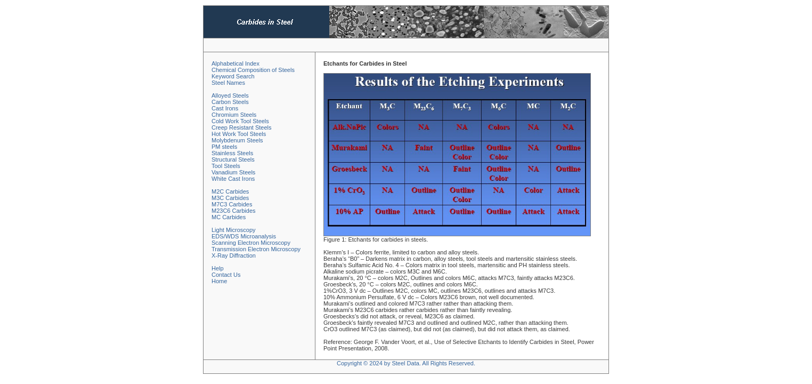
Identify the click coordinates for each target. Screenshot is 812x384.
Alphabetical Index (235, 63)
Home (219, 281)
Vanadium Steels (233, 172)
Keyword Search (233, 76)
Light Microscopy (234, 230)
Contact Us (226, 274)
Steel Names (228, 82)
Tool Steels (226, 166)
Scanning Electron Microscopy (251, 242)
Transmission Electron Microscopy (256, 249)
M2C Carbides (230, 191)
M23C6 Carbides (234, 210)
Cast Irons (225, 108)
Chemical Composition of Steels (253, 70)
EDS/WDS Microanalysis (244, 236)
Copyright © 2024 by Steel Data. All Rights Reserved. (406, 363)
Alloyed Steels (230, 95)
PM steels (224, 146)
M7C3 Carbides (232, 204)
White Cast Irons (233, 178)
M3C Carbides (230, 198)
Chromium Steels (234, 114)
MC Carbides (229, 217)
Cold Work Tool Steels (240, 121)
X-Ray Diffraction (234, 255)
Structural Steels (233, 159)
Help (218, 268)
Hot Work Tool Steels (239, 134)
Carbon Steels (230, 102)
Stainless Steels (232, 153)
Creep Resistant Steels (242, 127)
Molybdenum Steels (237, 140)
